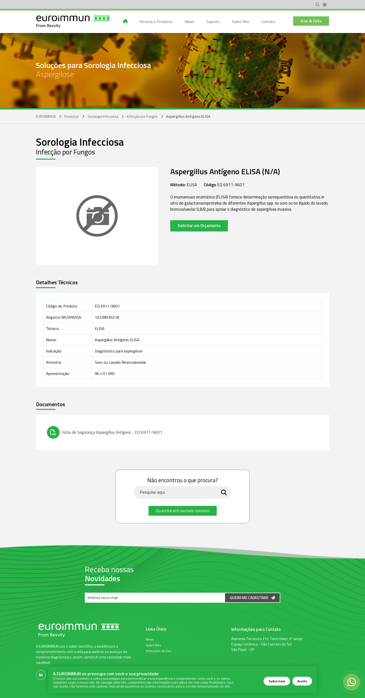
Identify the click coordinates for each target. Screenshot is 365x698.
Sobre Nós (153, 645)
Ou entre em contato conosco (182, 510)
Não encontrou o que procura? (182, 480)
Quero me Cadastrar (252, 597)
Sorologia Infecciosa (102, 116)
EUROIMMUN (46, 116)
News (150, 639)
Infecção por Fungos (142, 116)
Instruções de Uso (158, 650)
